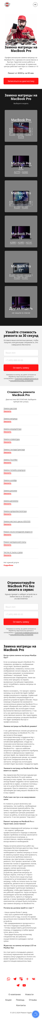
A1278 (21, 136)
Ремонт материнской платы (15, 542)
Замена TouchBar (11, 459)
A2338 (12, 128)
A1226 (17, 207)
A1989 (20, 131)
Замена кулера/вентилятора (15, 511)
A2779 (17, 172)
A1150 (20, 204)
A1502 (20, 134)
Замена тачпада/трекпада (14, 449)
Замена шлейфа (10, 480)
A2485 (21, 242)
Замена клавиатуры (12, 439)
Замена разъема (10, 490)
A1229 (17, 277)
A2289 (20, 128)
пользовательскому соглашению (21, 380)
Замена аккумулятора (12, 429)
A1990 (12, 201)
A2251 (28, 128)
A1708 (28, 131)
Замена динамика (11, 501)
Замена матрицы (10, 418)
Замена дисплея (10, 408)
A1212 (28, 275)
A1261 (25, 277)
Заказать (7, 411)
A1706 (12, 134)
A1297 (12, 275)
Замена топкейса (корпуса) (14, 470)
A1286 (12, 204)
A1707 (20, 201)
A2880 (13, 242)
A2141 (29, 242)
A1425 (28, 134)
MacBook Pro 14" (21, 165)
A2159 (12, 131)
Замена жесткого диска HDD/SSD (17, 521)
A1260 (25, 207)
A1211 (28, 204)
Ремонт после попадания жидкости (18, 531)
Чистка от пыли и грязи (13, 552)
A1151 (20, 275)
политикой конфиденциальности (26, 378)
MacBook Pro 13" (21, 122)
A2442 (25, 172)
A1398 (28, 201)
